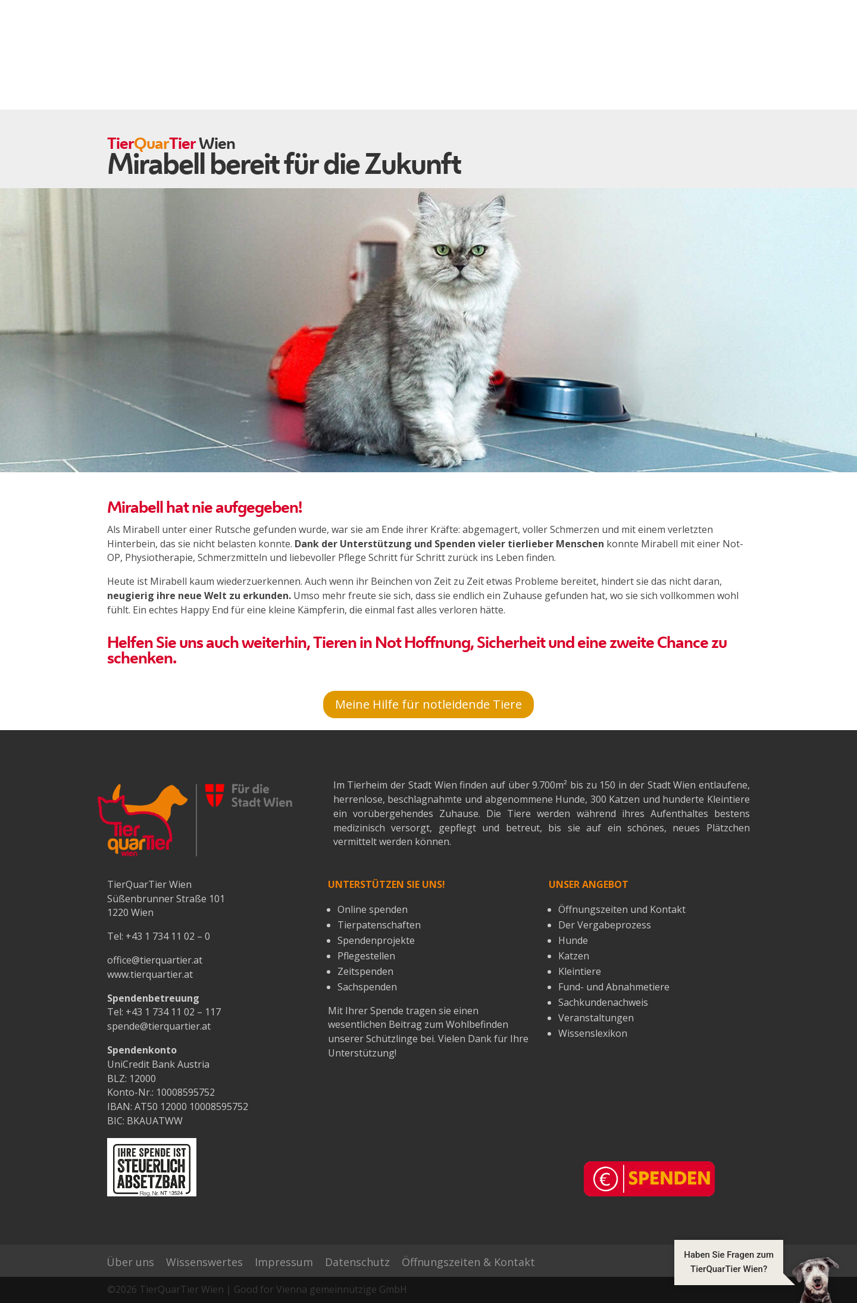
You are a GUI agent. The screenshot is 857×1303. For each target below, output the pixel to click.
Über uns (130, 1262)
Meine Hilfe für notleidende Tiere (428, 704)
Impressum (284, 1262)
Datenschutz (357, 1262)
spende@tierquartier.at (159, 1026)
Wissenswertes (204, 1262)
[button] (756, 1279)
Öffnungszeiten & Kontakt (468, 1262)
